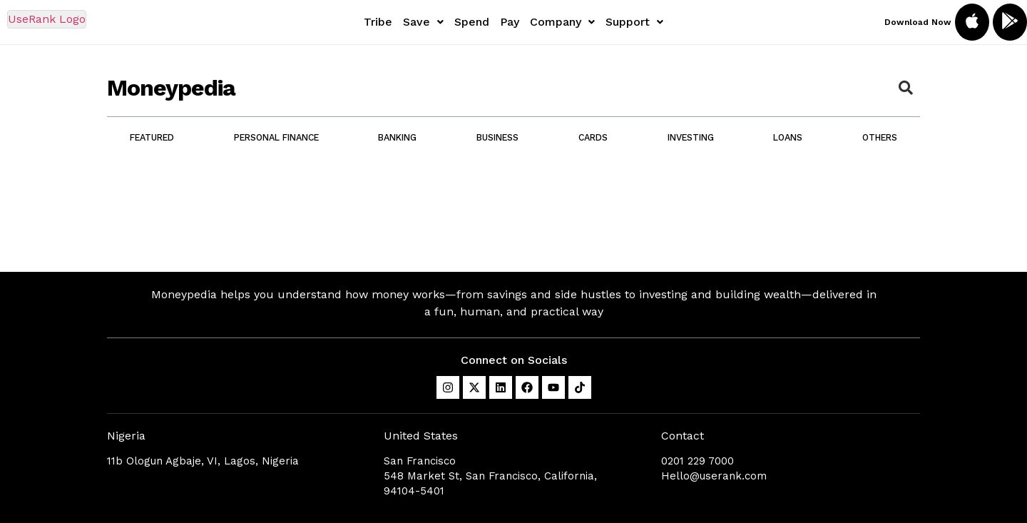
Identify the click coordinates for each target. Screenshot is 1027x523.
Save (423, 22)
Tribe (378, 22)
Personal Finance (276, 137)
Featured (152, 137)
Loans (787, 137)
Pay (509, 22)
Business (497, 137)
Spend (471, 22)
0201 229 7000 (697, 461)
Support (634, 22)
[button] (423, 22)
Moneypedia (171, 87)
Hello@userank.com (714, 475)
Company (562, 22)
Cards (593, 137)
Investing (691, 137)
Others (879, 137)
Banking (397, 137)
